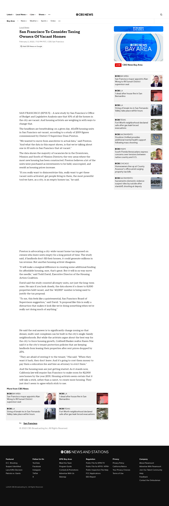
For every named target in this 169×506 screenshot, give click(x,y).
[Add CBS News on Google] (31, 46)
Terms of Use (118, 473)
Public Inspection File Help (97, 470)
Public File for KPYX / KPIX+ (97, 466)
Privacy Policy (118, 463)
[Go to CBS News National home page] (84, 14)
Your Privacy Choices (121, 470)
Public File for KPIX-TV (95, 463)
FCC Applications (93, 473)
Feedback (143, 477)
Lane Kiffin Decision (14, 470)
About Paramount (146, 463)
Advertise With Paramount (150, 466)
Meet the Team (65, 463)
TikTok (35, 473)
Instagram (37, 470)
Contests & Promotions (68, 470)
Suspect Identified (13, 466)
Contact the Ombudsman (149, 480)
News (24, 21)
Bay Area (11, 21)
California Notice (120, 466)
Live (33, 14)
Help (141, 473)
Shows (42, 15)
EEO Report (91, 477)
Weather (34, 21)
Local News (21, 15)
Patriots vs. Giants (13, 473)
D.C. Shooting (11, 463)
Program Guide (65, 466)
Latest (10, 15)
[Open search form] (161, 14)
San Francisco (30, 423)
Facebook (37, 466)
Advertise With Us (66, 473)
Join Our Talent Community (150, 470)
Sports (44, 21)
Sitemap (62, 477)
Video (53, 21)
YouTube (36, 463)
